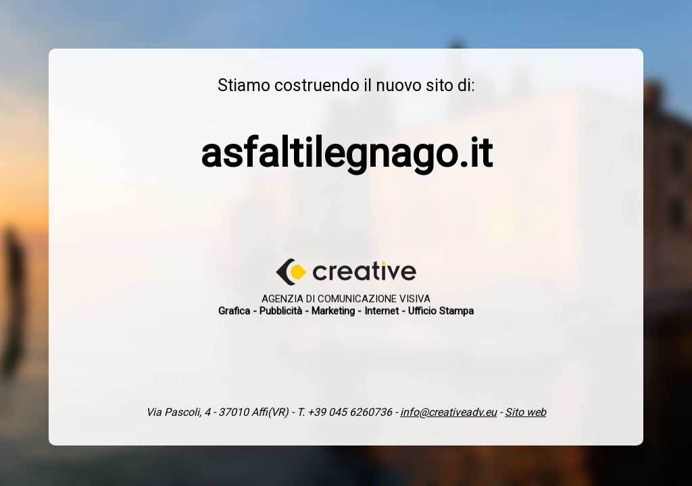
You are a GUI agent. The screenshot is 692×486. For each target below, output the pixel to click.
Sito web (525, 412)
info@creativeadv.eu (448, 412)
